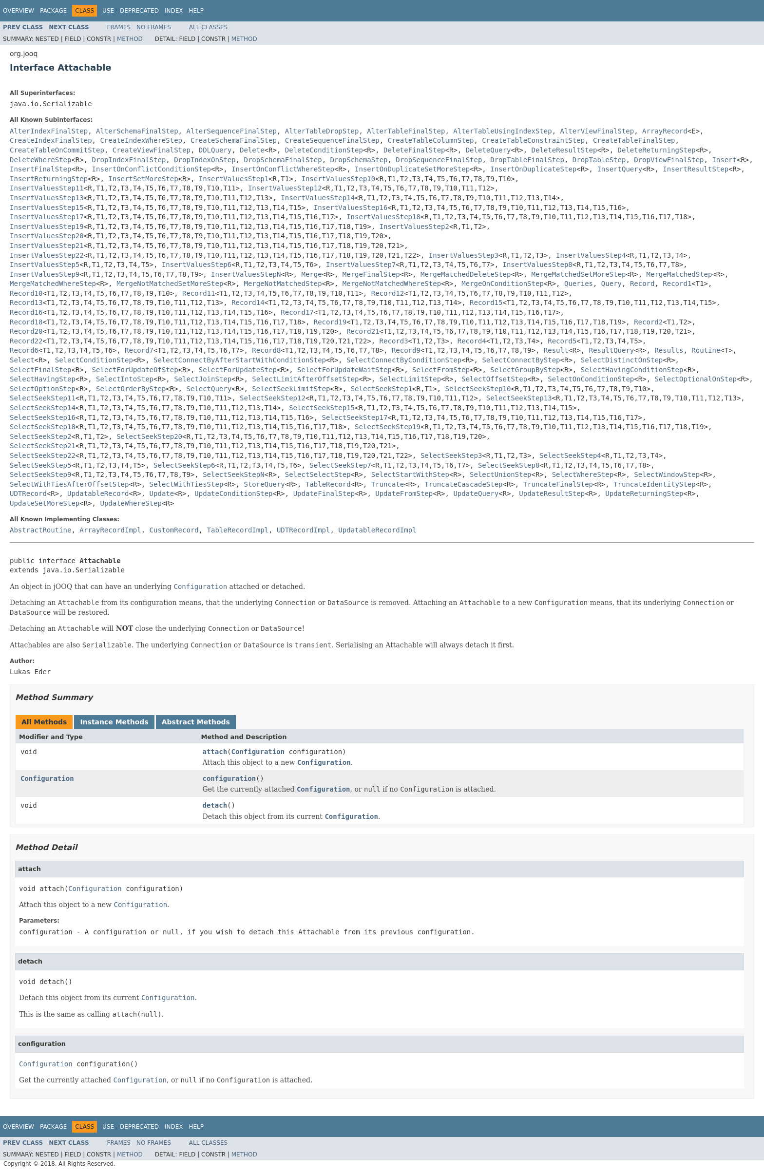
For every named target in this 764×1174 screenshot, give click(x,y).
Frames (119, 27)
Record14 (247, 302)
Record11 (198, 293)
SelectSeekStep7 (340, 465)
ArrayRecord (665, 131)
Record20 (26, 331)
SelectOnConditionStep (591, 379)
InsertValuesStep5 (44, 264)
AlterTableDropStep (322, 131)
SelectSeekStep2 (40, 436)
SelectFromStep (441, 370)
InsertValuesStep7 (361, 264)
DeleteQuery (488, 150)
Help (196, 10)
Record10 (26, 293)
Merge (311, 274)
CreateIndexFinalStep (51, 140)
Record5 (562, 341)
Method (130, 39)
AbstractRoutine (40, 530)
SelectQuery (208, 389)
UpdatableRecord (98, 493)
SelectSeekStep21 (43, 446)
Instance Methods (114, 722)
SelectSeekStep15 (322, 408)
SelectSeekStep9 (40, 474)
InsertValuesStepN (246, 274)
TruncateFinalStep (558, 484)
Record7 (139, 350)
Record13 (26, 302)
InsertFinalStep (40, 169)
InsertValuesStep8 (538, 264)
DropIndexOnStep (204, 160)
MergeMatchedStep (679, 274)
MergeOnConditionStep (502, 283)
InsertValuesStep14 (318, 198)
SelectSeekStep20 (149, 436)
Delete (252, 150)
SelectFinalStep (40, 370)
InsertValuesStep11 (47, 188)
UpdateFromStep (404, 493)
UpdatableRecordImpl (377, 530)
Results (668, 350)
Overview (18, 10)
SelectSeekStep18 (43, 427)
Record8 (266, 350)
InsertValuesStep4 (591, 255)
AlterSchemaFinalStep (137, 131)
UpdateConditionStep (233, 493)
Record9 (406, 350)
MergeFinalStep (371, 274)
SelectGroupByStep (525, 370)
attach (215, 752)
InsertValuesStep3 (463, 255)
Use (108, 10)
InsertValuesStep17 (47, 217)
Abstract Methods (196, 722)
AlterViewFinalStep (597, 131)
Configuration (258, 752)
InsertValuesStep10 (339, 179)
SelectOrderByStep (131, 389)
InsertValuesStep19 (47, 226)
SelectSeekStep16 (43, 417)
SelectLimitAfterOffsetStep (305, 379)
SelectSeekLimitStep (291, 389)
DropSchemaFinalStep (283, 160)
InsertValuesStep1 (233, 179)
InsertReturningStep (49, 179)
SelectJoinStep (202, 379)
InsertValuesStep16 (351, 207)
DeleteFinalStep (414, 150)
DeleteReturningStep (657, 150)
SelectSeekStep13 (519, 398)
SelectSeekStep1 (381, 389)
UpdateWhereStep (130, 503)
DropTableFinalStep (527, 160)
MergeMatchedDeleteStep (465, 274)
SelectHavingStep (43, 379)
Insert (724, 160)
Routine (705, 350)
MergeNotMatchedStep (283, 283)
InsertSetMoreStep (143, 179)
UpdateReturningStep (644, 493)
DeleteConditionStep (324, 150)
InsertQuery (619, 169)
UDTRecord (28, 493)
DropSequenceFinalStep (439, 160)
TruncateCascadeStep (463, 484)
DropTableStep (599, 160)
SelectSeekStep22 (43, 455)
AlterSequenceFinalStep (231, 131)
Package (53, 10)
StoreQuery (264, 484)
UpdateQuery (475, 493)
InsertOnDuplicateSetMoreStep (412, 169)
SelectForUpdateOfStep (135, 370)
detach (215, 805)
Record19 (330, 322)
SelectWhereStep (582, 474)
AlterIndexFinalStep (49, 131)
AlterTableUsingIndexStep (502, 131)
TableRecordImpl (237, 530)
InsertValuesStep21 (47, 245)
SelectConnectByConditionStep (403, 360)
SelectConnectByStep (521, 360)
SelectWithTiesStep (187, 484)
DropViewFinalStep (669, 160)
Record (642, 283)
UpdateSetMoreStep (44, 503)
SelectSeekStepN (233, 474)
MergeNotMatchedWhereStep (392, 283)
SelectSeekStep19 (387, 427)
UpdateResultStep (552, 493)
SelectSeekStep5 (40, 465)
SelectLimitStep (410, 379)
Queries (578, 283)
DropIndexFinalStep (129, 160)
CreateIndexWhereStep (141, 140)
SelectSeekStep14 (43, 408)
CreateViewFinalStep (152, 150)
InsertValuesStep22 (47, 255)
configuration (229, 778)
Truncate (387, 484)
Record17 (297, 312)
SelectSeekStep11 (43, 398)
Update (162, 493)
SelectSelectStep (318, 474)
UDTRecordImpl (303, 530)
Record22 (26, 341)
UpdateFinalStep (324, 493)
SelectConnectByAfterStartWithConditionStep (239, 360)
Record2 (648, 322)
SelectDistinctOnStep (622, 360)
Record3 (394, 341)
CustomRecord (174, 530)
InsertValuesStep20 (47, 236)
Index (174, 10)
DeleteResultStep (564, 150)
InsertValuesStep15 (47, 207)
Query (611, 283)
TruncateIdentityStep (654, 484)
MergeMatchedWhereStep (53, 283)
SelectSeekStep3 (451, 455)
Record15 (486, 302)
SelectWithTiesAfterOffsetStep (69, 484)
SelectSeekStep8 (508, 465)
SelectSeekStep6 (184, 465)
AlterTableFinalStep (406, 131)
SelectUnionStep (500, 474)
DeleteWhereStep (40, 160)
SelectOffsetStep (494, 379)
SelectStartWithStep (410, 474)
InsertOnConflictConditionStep (151, 169)
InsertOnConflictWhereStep (282, 169)
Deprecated (139, 10)
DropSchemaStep (358, 160)
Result (556, 350)
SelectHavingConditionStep (632, 370)
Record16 (26, 312)
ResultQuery (611, 350)
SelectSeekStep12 (273, 398)
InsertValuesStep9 (44, 274)
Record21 (362, 331)
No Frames (153, 27)
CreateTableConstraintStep (533, 140)
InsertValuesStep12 (285, 188)
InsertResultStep (695, 169)
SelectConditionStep (94, 360)
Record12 (387, 293)
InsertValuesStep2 (414, 226)
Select (22, 360)
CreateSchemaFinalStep (234, 140)
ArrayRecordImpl (110, 530)
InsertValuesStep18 (383, 217)
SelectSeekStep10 (478, 389)
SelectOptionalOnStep (695, 379)
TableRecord (328, 484)
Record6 (24, 350)
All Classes (208, 27)
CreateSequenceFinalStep (332, 140)
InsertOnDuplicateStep (533, 169)
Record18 (26, 322)
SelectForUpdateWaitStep (344, 370)
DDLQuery (215, 150)
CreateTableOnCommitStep (57, 150)
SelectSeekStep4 (570, 455)
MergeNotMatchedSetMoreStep (169, 283)
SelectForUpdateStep (238, 370)
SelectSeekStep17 (355, 417)
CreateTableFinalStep (634, 140)
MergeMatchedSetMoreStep (579, 274)
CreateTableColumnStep (430, 140)
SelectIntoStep (124, 379)
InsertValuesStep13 (47, 198)
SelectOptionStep (43, 389)
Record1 (677, 283)
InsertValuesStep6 (196, 264)
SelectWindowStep (667, 474)
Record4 (472, 341)
